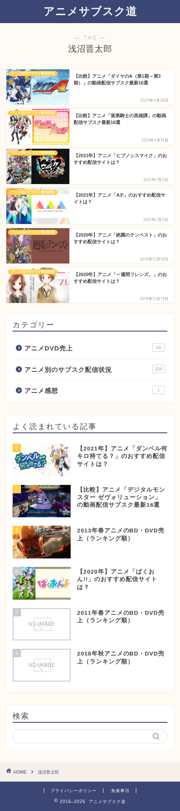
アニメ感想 (94, 390)
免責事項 (120, 790)
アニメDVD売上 (94, 347)
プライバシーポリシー (73, 790)
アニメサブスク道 (90, 11)
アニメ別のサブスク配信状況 (94, 369)
